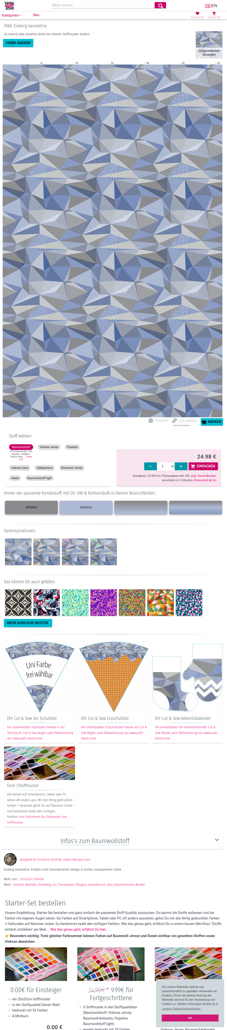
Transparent (66, 885)
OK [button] (190, 1017)
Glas (110, 885)
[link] (9, 6)
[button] (12, 15)
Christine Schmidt (31, 879)
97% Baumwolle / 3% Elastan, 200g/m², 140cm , (21, 455)
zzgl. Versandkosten (203, 476)
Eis (54, 885)
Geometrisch (96, 885)
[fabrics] (163, 466)
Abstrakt (31, 885)
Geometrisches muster (129, 885)
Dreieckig (44, 885)
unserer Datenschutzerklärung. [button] (181, 1008)
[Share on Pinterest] (158, 420)
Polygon (81, 885)
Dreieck (18, 885)
